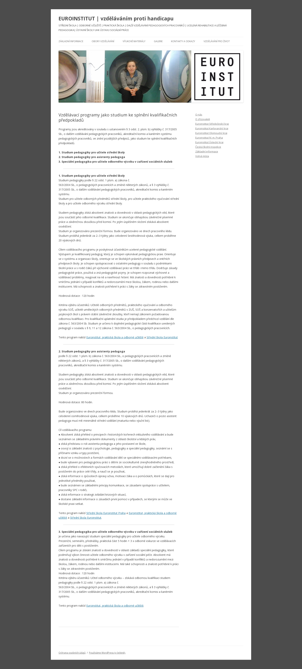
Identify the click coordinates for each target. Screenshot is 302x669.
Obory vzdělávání (103, 41)
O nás (198, 114)
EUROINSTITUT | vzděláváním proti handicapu (116, 18)
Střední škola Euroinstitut (162, 337)
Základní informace (71, 41)
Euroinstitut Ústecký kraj (209, 142)
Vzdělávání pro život (217, 41)
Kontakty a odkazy (183, 41)
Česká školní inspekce (208, 147)
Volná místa (202, 156)
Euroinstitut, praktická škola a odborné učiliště (114, 337)
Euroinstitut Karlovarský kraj (211, 128)
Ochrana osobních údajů (72, 652)
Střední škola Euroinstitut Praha (106, 513)
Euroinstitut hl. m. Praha (209, 137)
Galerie (158, 41)
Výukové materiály (134, 41)
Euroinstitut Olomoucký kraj (211, 133)
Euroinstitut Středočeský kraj (212, 123)
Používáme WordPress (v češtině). (107, 652)
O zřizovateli (202, 119)
